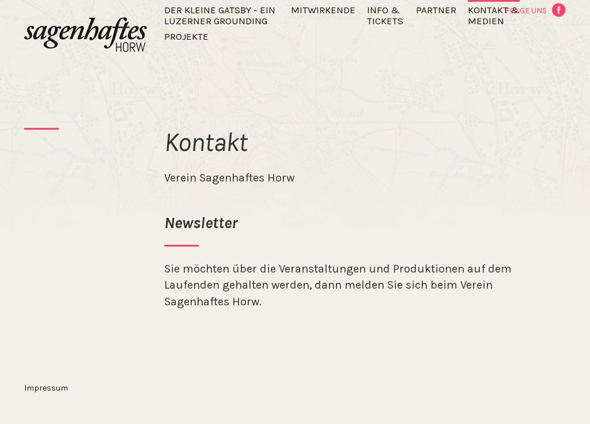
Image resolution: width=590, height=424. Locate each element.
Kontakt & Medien (494, 15)
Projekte (186, 36)
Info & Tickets (385, 15)
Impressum (46, 388)
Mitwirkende (323, 10)
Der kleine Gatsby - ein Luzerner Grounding (219, 15)
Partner (436, 10)
